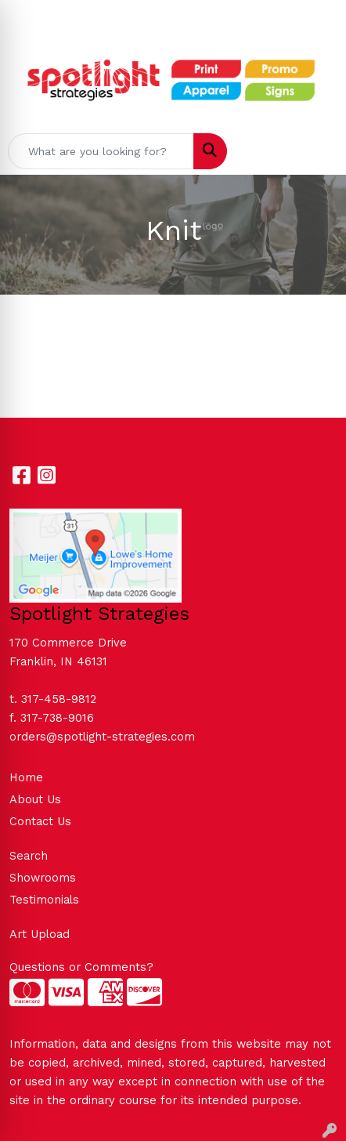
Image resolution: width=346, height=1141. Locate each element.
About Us (35, 799)
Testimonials (44, 900)
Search (28, 856)
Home (26, 777)
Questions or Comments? (81, 967)
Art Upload (39, 934)
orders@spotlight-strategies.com (102, 737)
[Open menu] (314, 151)
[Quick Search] (101, 151)
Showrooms (42, 878)
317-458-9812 (58, 699)
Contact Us (40, 821)
